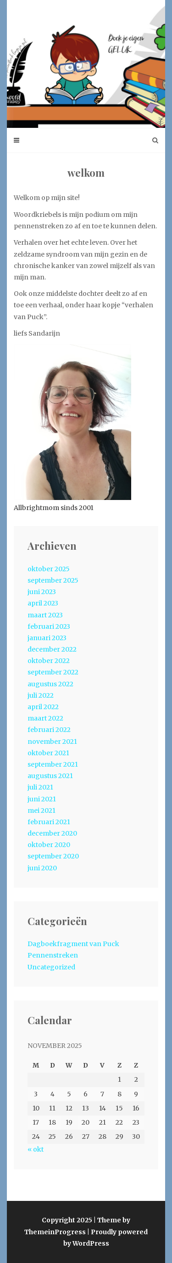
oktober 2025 (49, 569)
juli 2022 (41, 695)
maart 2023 (45, 615)
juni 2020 (42, 868)
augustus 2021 (50, 776)
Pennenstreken (53, 955)
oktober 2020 (49, 845)
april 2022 (43, 707)
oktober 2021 (48, 753)
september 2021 (53, 764)
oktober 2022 (49, 661)
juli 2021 (40, 787)
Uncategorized (51, 967)
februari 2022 (49, 730)
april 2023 (43, 603)
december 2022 (52, 649)
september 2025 (53, 580)
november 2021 (52, 741)
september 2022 (53, 672)
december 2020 (52, 833)
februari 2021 (49, 822)
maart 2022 (45, 718)
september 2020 (53, 856)
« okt (36, 1149)
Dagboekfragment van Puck (73, 944)
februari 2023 (49, 626)
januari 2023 (47, 638)
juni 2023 (42, 592)
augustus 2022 (50, 684)
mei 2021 (41, 810)
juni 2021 (42, 799)
